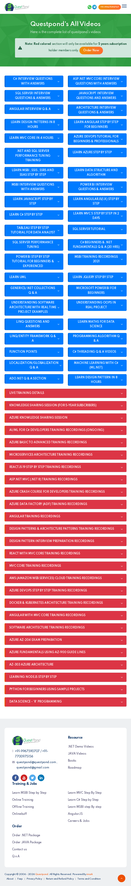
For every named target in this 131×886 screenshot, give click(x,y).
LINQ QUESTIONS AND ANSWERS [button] (32, 324)
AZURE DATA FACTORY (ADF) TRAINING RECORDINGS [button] (48, 504)
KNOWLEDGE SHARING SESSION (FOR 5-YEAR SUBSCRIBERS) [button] (52, 405)
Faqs (20, 879)
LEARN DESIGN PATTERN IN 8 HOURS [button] (96, 380)
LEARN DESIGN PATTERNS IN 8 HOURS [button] (33, 125)
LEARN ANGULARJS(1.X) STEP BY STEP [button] (96, 201)
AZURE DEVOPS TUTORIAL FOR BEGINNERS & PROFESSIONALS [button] (96, 139)
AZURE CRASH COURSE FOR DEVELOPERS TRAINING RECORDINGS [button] (57, 491)
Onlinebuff (19, 814)
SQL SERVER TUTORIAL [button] (89, 229)
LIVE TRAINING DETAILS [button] (26, 393)
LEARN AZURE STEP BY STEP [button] (92, 152)
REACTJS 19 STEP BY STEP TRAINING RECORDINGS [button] (45, 467)
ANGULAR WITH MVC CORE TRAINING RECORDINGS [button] (47, 615)
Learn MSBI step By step (84, 807)
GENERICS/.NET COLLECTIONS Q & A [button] (32, 291)
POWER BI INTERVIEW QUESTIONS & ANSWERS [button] (96, 187)
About (10, 879)
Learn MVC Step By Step (85, 792)
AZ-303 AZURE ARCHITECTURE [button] (31, 664)
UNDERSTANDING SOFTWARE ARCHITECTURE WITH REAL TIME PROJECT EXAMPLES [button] (32, 307)
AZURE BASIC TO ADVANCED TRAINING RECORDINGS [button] (48, 442)
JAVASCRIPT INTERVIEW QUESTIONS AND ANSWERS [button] (96, 96)
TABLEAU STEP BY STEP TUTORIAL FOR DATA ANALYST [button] (33, 230)
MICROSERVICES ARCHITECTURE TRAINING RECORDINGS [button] (51, 454)
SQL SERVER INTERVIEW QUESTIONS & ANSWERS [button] (32, 96)
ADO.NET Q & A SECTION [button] (27, 378)
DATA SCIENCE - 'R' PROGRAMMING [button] (35, 701)
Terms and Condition (88, 879)
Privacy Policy (34, 879)
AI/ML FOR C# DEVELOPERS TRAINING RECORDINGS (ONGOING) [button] (56, 430)
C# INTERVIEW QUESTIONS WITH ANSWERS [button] (32, 81)
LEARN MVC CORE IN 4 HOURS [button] (31, 138)
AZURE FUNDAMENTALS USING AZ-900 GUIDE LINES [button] (47, 652)
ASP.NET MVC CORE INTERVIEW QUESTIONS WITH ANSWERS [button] (96, 81)
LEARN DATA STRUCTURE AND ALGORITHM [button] (96, 173)
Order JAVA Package (27, 842)
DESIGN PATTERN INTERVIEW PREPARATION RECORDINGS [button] (51, 541)
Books (72, 760)
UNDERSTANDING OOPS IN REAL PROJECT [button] (96, 305)
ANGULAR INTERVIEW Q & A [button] (30, 109)
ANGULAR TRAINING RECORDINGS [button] (34, 516)
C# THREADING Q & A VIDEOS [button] (94, 351)
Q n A (16, 856)
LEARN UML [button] (17, 277)
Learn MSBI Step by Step (29, 792)
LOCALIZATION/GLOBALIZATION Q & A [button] (34, 365)
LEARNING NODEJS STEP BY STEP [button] (33, 677)
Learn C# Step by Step (83, 799)
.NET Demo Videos (81, 746)
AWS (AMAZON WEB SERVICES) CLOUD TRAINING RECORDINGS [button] (55, 578)
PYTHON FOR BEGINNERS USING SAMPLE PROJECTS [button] (47, 689)
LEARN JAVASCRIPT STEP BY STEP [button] (33, 201)
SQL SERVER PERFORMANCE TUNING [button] (33, 245)
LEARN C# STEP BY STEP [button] (26, 214)
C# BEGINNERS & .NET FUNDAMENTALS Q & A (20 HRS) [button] (96, 245)
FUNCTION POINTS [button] (23, 351)
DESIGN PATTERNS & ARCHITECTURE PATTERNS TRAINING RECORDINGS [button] (61, 528)
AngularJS (75, 814)
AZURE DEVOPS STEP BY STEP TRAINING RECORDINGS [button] (48, 590)
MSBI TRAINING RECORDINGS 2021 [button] (96, 259)
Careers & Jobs (78, 821)
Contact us (19, 849)
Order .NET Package (26, 835)
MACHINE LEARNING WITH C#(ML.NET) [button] (96, 365)
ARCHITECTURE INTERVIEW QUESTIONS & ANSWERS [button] (96, 110)
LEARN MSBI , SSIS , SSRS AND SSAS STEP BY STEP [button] (33, 173)
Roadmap (75, 767)
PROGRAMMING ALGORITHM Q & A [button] (96, 339)
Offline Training (23, 807)
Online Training (23, 799)
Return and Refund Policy (60, 879)
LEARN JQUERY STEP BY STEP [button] (93, 277)
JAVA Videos (77, 753)
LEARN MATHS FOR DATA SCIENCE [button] (96, 324)
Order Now (91, 50)
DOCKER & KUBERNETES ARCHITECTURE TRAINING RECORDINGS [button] (56, 603)
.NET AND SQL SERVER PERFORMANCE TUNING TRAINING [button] (32, 156)
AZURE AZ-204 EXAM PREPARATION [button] (35, 640)
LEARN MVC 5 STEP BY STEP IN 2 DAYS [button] (96, 216)
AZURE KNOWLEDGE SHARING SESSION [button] (38, 417)
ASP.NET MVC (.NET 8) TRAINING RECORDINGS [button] (43, 479)
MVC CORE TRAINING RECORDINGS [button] (35, 565)
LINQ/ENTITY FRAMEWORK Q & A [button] (33, 339)
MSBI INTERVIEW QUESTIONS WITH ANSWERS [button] (33, 187)
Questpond (41, 874)
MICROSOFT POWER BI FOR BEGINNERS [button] (96, 291)
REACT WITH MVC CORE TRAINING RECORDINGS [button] (44, 553)
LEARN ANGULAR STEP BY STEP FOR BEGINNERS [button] (96, 125)
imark (90, 874)
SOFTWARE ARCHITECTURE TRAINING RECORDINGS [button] (47, 627)
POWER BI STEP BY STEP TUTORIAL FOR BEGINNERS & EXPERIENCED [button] (33, 261)
